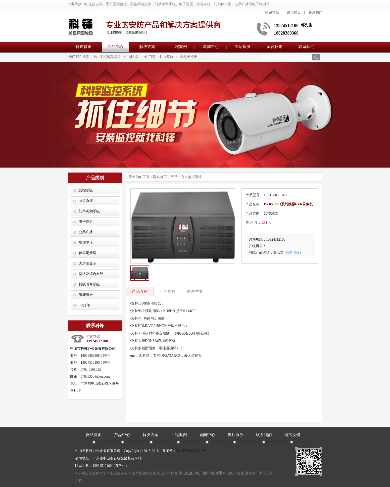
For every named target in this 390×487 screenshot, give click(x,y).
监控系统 (86, 190)
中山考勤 (166, 57)
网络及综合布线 (91, 274)
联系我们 (315, 12)
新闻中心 (211, 46)
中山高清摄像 (167, 473)
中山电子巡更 (186, 57)
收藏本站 (272, 12)
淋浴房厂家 (253, 473)
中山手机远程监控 (107, 57)
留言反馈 (275, 46)
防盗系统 (86, 201)
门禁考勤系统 (89, 211)
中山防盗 (131, 57)
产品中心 (115, 46)
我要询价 (292, 252)
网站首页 (160, 177)
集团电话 (86, 242)
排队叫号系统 (89, 284)
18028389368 (286, 33)
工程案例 (179, 46)
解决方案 (147, 46)
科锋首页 (84, 46)
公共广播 (86, 232)
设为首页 (294, 12)
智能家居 (86, 295)
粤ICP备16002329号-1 (192, 451)
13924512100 (286, 25)
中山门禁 (148, 57)
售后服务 (243, 46)
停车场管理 (87, 253)
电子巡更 (86, 221)
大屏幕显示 (87, 263)
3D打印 (84, 305)
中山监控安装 (116, 473)
